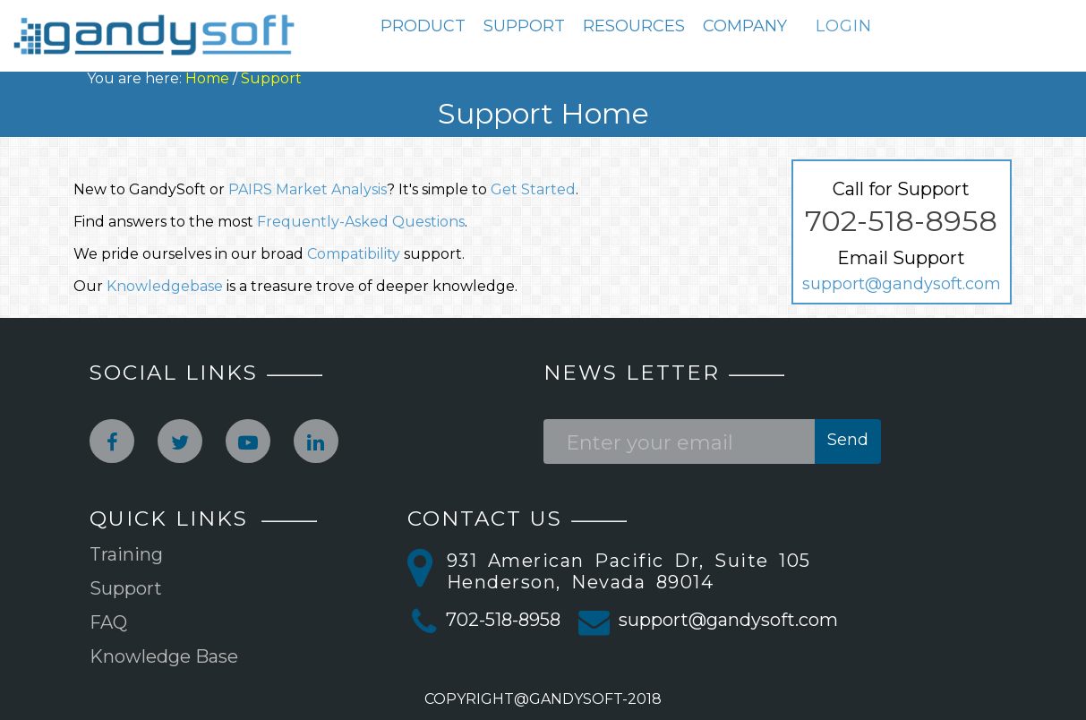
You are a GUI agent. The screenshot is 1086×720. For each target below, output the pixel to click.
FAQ (108, 622)
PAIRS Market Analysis (307, 189)
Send (847, 440)
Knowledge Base (164, 656)
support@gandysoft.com (901, 284)
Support (271, 78)
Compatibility (353, 253)
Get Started (533, 189)
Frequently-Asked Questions (361, 221)
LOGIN (844, 26)
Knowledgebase (165, 286)
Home (207, 78)
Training (126, 554)
